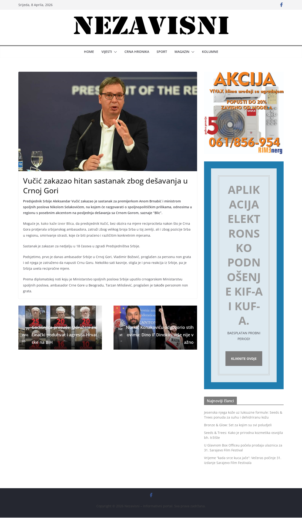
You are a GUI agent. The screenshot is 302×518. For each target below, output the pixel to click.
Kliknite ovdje (244, 359)
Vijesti (106, 51)
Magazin (181, 51)
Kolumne (210, 51)
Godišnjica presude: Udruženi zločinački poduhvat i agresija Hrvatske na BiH (59, 334)
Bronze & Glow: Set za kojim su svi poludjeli (238, 425)
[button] (114, 51)
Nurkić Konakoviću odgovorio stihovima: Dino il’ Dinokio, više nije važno (155, 334)
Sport (162, 51)
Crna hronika (136, 51)
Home (89, 51)
